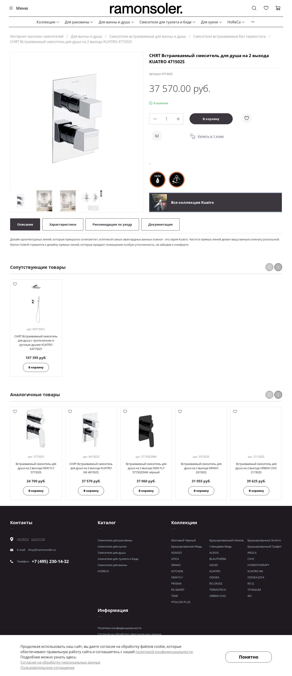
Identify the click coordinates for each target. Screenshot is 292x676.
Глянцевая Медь (220, 546)
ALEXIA (214, 553)
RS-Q (250, 583)
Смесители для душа (112, 553)
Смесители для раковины (115, 540)
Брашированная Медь (186, 546)
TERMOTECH (217, 590)
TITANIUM (254, 590)
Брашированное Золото (264, 540)
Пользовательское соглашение (47, 667)
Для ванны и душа (116, 22)
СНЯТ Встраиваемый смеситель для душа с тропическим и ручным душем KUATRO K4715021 (36, 342)
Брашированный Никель (226, 540)
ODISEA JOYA (255, 577)
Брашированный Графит (264, 546)
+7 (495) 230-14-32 (50, 561)
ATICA (175, 559)
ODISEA (214, 577)
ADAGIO (176, 553)
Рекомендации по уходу (112, 224)
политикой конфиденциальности (164, 651)
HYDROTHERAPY (258, 565)
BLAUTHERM (217, 559)
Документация (160, 224)
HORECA (103, 571)
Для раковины (79, 22)
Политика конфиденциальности (119, 628)
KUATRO (214, 571)
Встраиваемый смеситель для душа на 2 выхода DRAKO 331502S (201, 468)
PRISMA (176, 583)
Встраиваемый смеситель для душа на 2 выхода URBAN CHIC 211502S (256, 468)
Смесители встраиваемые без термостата (229, 36)
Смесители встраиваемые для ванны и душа (148, 36)
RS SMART (177, 590)
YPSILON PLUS (180, 602)
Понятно (248, 657)
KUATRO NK (255, 571)
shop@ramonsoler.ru (42, 549)
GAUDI (213, 565)
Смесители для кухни (112, 546)
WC (249, 596)
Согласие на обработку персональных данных (130, 634)
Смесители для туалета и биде (167, 22)
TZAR (174, 596)
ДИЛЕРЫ (23, 539)
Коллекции (48, 22)
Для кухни (211, 22)
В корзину (35, 368)
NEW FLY (177, 577)
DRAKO (176, 565)
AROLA (252, 553)
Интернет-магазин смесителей (36, 36)
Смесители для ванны (112, 565)
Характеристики (62, 224)
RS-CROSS (215, 583)
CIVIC (251, 559)
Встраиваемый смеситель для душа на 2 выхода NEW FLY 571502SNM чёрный (146, 468)
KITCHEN (177, 571)
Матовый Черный (183, 540)
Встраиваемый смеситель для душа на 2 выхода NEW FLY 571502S (36, 468)
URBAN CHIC (217, 596)
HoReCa (236, 22)
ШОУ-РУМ (38, 539)
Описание (25, 224)
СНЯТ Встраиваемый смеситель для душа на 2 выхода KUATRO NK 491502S (91, 468)
